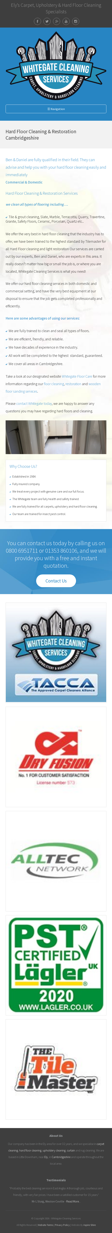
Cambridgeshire (61, 1157)
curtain (71, 1150)
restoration (73, 384)
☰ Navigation (56, 109)
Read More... (73, 1201)
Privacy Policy (62, 1225)
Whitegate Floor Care (77, 376)
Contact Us (56, 581)
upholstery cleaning (54, 1150)
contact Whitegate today (34, 403)
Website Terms (45, 1225)
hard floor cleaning (30, 1150)
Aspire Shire (89, 1225)
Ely (46, 1157)
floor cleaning (54, 384)
